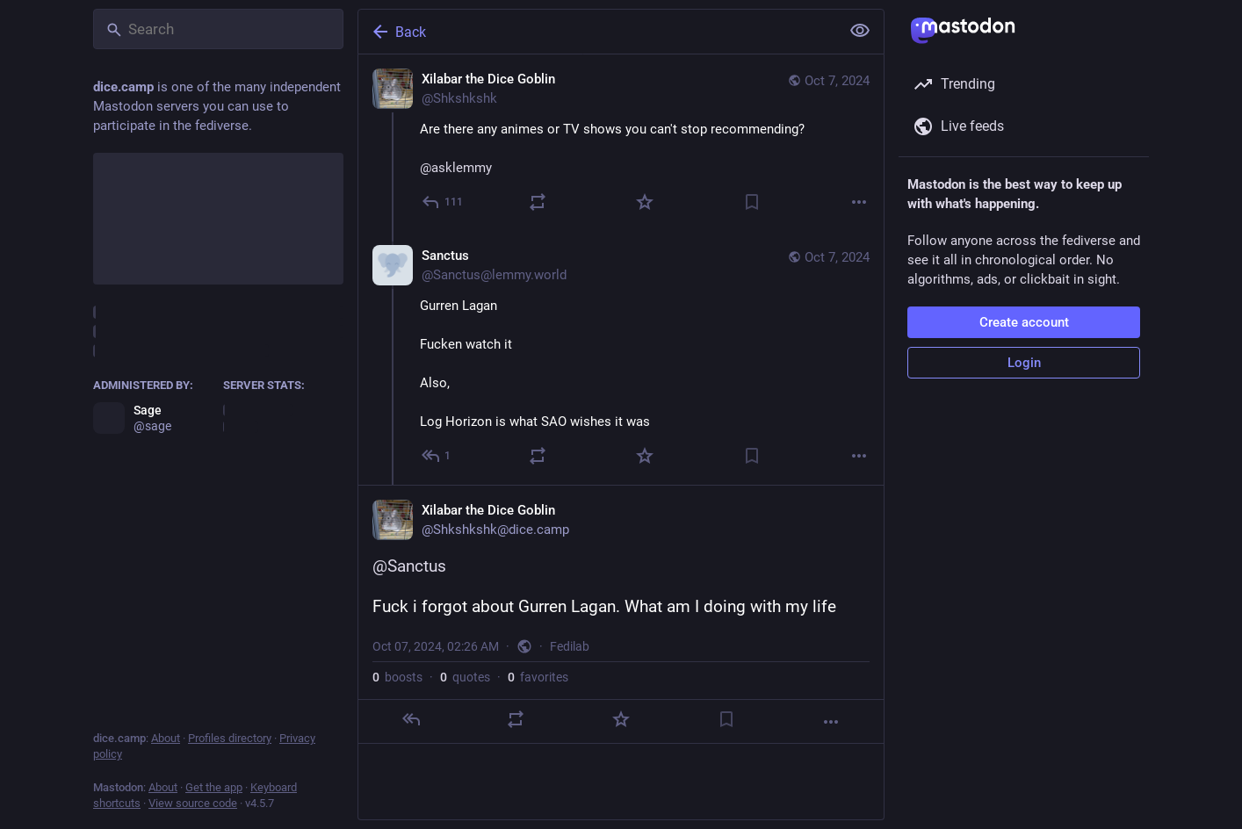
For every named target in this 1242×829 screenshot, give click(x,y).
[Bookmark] (751, 202)
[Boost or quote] (537, 202)
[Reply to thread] (437, 455)
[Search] (218, 29)
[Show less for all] (860, 31)
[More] (859, 202)
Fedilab (569, 646)
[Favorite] (644, 202)
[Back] (597, 32)
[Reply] (443, 202)
